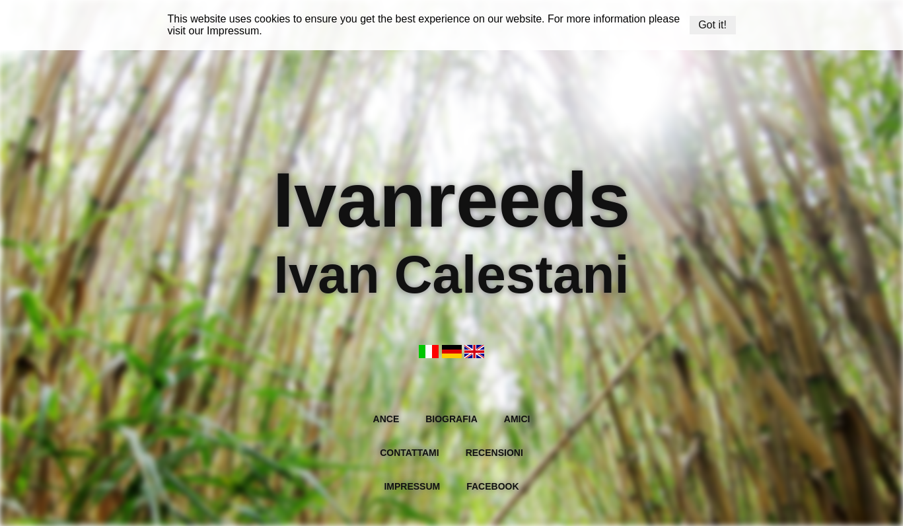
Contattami (409, 452)
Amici (517, 419)
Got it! (712, 24)
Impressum (233, 30)
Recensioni (494, 452)
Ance (386, 419)
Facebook (492, 486)
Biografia (451, 419)
